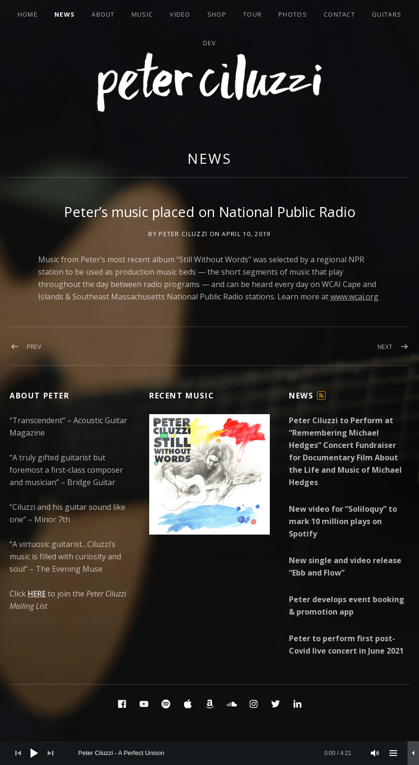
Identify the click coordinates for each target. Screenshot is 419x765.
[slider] (215, 753)
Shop (216, 14)
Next (385, 346)
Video (180, 14)
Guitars (386, 14)
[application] (209, 753)
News (64, 14)
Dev (209, 43)
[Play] (34, 753)
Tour (252, 14)
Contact (339, 14)
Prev (34, 346)
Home (28, 14)
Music (142, 14)
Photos (292, 14)
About (103, 14)
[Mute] (375, 753)
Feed (322, 399)
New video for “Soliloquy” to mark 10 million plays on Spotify (343, 521)
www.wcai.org (354, 296)
